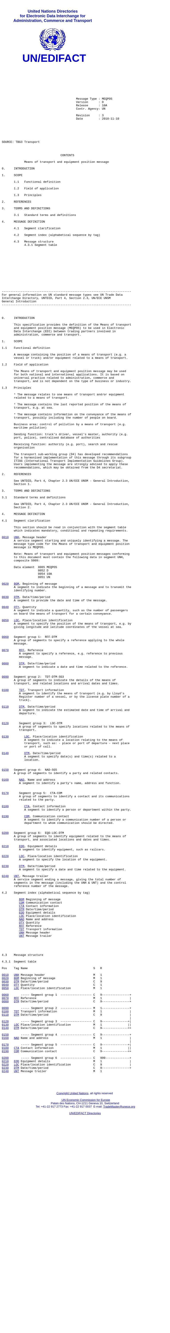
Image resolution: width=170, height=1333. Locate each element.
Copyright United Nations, (72, 1296)
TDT (21, 816)
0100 (5, 816)
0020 (5, 689)
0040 (5, 716)
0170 (5, 940)
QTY (16, 716)
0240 (5, 1039)
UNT (16, 1039)
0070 (5, 768)
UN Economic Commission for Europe (85, 1303)
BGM (16, 689)
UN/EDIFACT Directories (85, 1316)
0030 (5, 704)
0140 (5, 892)
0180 (5, 956)
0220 (5, 1015)
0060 (5, 752)
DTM (16, 704)
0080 (5, 784)
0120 (5, 856)
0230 (5, 1027)
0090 (5, 800)
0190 (5, 968)
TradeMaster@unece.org (119, 1310)
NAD (21, 924)
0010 (5, 633)
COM (26, 968)
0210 (5, 1003)
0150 (5, 912)
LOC (16, 732)
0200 (5, 988)
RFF (21, 768)
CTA (26, 956)
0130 (5, 872)
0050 (5, 732)
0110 (5, 836)
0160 (5, 924)
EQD (21, 1003)
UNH (16, 633)
